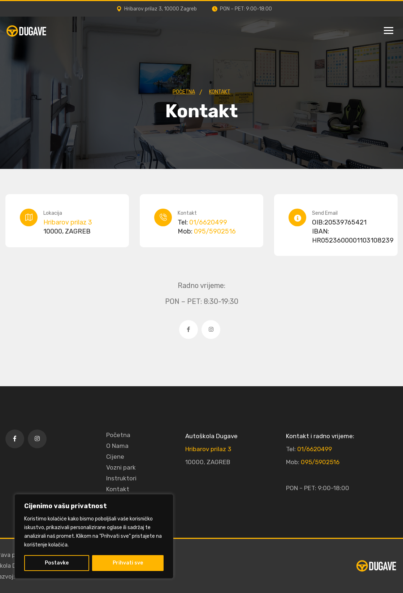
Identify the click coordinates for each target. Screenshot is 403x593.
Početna (118, 435)
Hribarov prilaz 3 (67, 222)
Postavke (57, 563)
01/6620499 (208, 222)
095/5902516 (215, 231)
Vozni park (121, 467)
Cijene (115, 456)
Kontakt (117, 489)
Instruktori (121, 478)
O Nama (117, 445)
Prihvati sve (128, 563)
